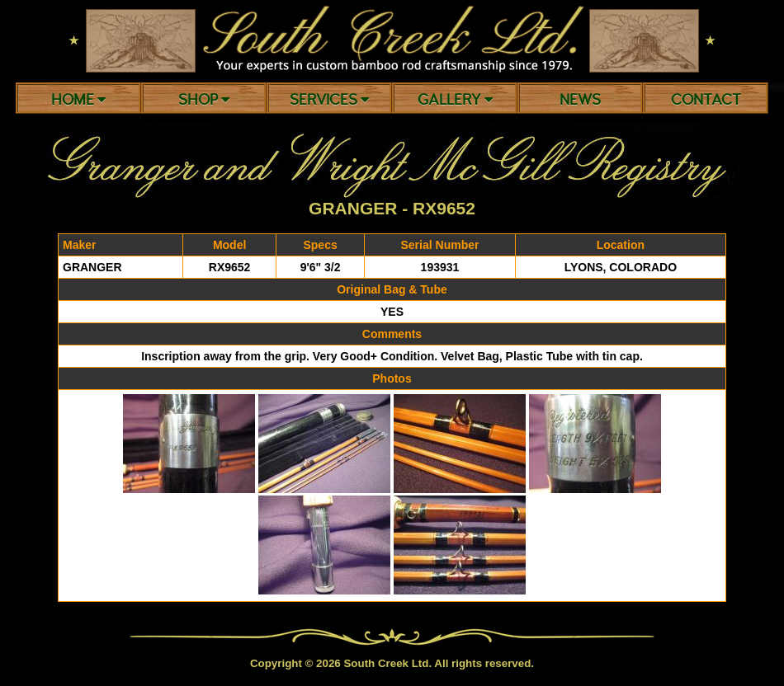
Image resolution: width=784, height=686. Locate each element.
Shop (203, 100)
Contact (706, 100)
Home (78, 100)
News (580, 100)
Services (329, 100)
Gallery (455, 100)
